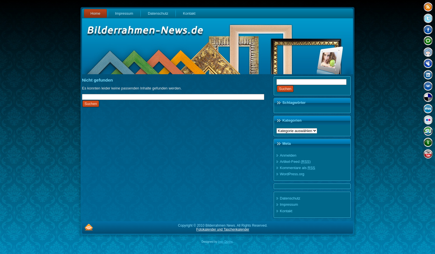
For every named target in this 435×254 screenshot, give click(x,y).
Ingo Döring (225, 241)
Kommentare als (297, 168)
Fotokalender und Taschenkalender (222, 229)
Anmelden (288, 155)
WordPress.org (292, 174)
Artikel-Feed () (295, 161)
